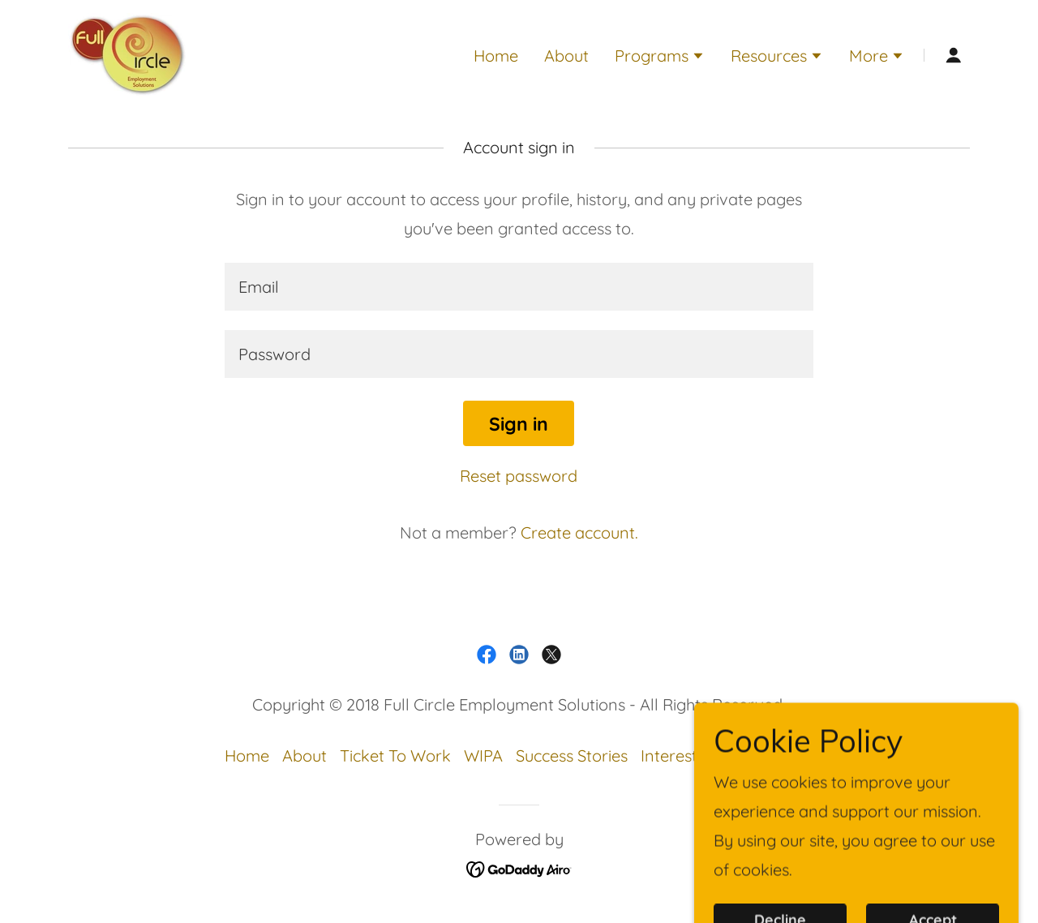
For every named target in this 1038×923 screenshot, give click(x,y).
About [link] (566, 55)
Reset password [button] (518, 476)
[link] (127, 53)
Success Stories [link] (572, 755)
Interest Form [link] (691, 755)
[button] (660, 57)
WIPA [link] (483, 755)
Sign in (518, 424)
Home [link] (496, 55)
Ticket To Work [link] (395, 755)
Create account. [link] (579, 532)
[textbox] (519, 287)
